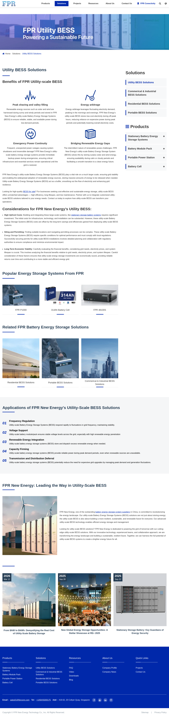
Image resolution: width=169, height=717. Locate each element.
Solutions (61, 3)
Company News (109, 672)
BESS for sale (29, 192)
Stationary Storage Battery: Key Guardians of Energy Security (140, 631)
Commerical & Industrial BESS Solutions (100, 382)
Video (71, 672)
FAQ (71, 668)
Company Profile (109, 668)
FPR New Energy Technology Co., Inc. (30, 712)
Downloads (74, 676)
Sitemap (145, 712)
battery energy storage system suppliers (112, 512)
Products (45, 3)
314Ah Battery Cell (60, 310)
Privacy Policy (160, 712)
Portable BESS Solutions (60, 382)
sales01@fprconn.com (19, 700)
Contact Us (127, 3)
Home (7, 54)
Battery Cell (134, 166)
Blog (71, 680)
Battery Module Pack (140, 148)
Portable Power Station (141, 157)
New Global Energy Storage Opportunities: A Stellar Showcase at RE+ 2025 (84, 631)
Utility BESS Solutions (31, 54)
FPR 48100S (99, 310)
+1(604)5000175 (43, 700)
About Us (110, 3)
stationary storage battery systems (86, 215)
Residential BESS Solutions (20, 382)
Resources (93, 3)
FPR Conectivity (146, 3)
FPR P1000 (21, 310)
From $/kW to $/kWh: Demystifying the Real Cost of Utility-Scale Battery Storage (29, 632)
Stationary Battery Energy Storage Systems (143, 138)
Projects (77, 3)
